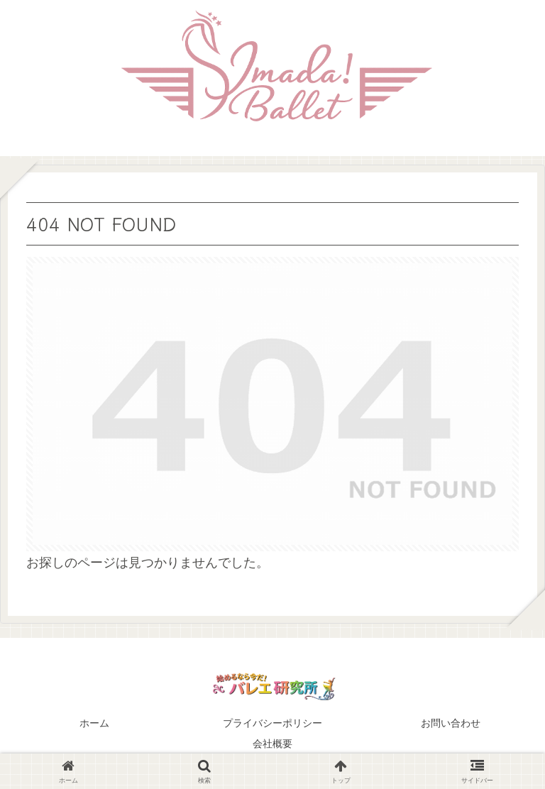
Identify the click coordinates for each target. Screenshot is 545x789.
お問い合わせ (450, 723)
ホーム (94, 723)
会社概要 (272, 743)
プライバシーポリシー (272, 723)
